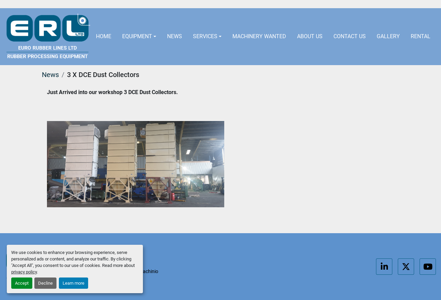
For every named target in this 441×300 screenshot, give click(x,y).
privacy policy (24, 271)
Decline (45, 283)
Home (103, 36)
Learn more (73, 283)
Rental (420, 36)
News (174, 36)
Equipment (137, 36)
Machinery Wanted (259, 36)
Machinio (148, 271)
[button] (139, 36)
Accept (22, 283)
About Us (310, 36)
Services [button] (205, 36)
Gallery (388, 36)
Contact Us (349, 36)
